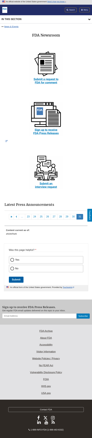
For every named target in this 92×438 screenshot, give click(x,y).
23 (28, 216)
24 (34, 216)
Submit (16, 279)
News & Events (11, 26)
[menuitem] (46, 233)
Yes (17, 259)
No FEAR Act (46, 365)
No (17, 268)
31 (79, 216)
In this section (11, 19)
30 (73, 216)
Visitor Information (46, 351)
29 (67, 216)
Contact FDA (46, 409)
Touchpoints (67, 287)
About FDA (46, 338)
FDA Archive (46, 331)
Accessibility (46, 344)
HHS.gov (46, 386)
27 (54, 216)
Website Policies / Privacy (46, 358)
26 (47, 216)
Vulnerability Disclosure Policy (46, 372)
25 (41, 216)
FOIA (46, 379)
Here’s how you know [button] (56, 2)
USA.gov (46, 393)
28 (60, 216)
